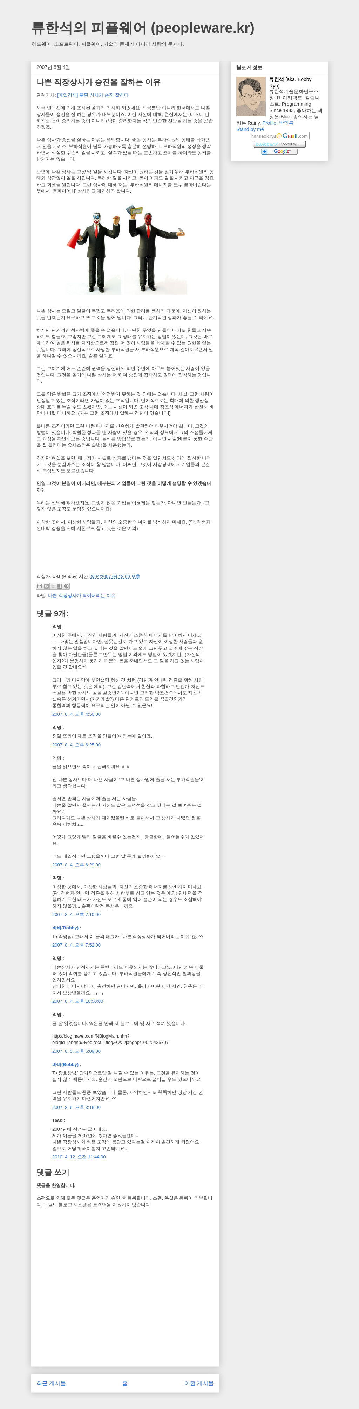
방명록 (286, 123)
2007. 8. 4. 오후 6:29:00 (76, 865)
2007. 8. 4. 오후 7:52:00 (76, 945)
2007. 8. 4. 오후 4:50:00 (76, 714)
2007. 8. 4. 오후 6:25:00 (76, 744)
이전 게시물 (199, 1383)
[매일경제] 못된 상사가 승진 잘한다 (93, 95)
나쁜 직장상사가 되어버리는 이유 (82, 595)
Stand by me (250, 129)
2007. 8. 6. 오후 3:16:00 (76, 1107)
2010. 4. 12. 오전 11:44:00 (79, 1157)
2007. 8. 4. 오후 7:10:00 (76, 914)
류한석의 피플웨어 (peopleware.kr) (143, 27)
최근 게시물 (51, 1383)
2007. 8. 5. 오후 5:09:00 (76, 1051)
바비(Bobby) (65, 927)
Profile (269, 123)
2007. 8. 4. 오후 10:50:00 (77, 1001)
